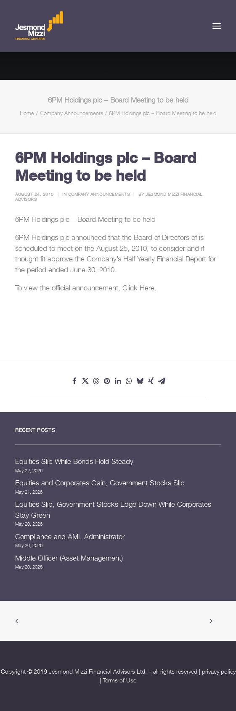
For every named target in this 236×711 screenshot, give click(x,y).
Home (27, 113)
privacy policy (219, 671)
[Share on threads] (96, 381)
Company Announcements (71, 113)
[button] (216, 26)
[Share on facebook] (74, 381)
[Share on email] (162, 381)
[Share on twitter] (85, 381)
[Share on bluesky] (140, 381)
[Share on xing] (151, 381)
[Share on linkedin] (118, 381)
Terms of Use (119, 680)
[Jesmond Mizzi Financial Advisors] (39, 26)
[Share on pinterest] (107, 381)
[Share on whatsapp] (129, 381)
